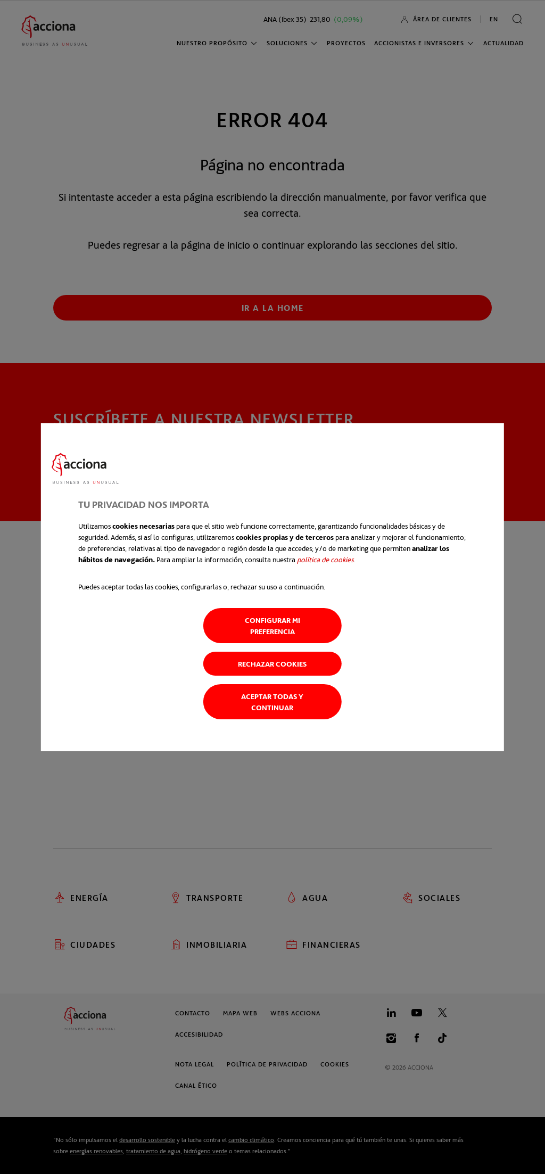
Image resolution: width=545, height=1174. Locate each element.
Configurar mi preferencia (272, 625)
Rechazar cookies (272, 663)
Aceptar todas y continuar (272, 702)
